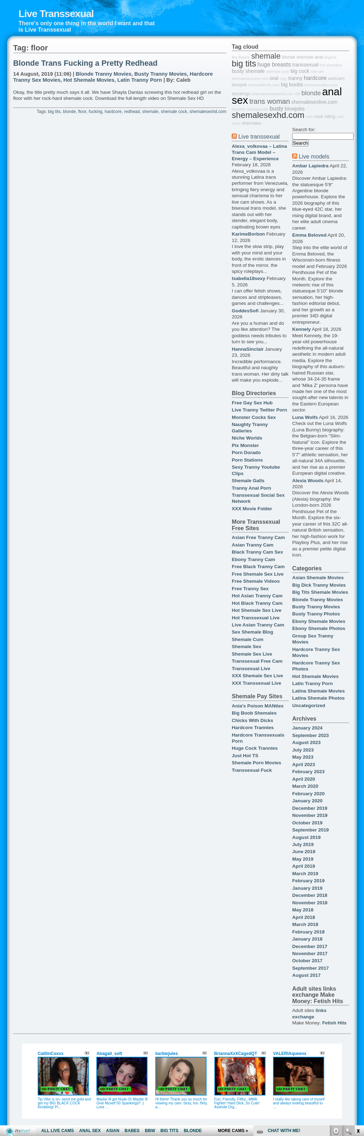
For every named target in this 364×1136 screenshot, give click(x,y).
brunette (239, 109)
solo (309, 116)
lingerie (331, 57)
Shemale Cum (247, 639)
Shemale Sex (246, 646)
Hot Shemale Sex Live (257, 610)
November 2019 (309, 815)
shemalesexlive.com (314, 102)
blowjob (239, 84)
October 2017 (307, 960)
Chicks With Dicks (252, 720)
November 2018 (309, 902)
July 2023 (303, 750)
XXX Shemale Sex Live (257, 675)
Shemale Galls (248, 480)
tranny (295, 78)
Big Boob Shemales (254, 713)
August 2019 (306, 837)
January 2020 (307, 800)
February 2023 (308, 771)
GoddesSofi (245, 310)
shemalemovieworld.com (272, 94)
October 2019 (307, 822)
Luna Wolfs (305, 417)
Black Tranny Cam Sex (257, 552)
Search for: (304, 129)
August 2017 (306, 975)
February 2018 (308, 932)
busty (276, 108)
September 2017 (310, 968)
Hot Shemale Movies (88, 80)
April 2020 (303, 779)
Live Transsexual (55, 13)
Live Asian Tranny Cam (258, 625)
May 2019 (303, 859)
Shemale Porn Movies (256, 762)
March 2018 (305, 924)
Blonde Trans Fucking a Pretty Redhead (85, 63)
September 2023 (310, 735)
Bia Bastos (241, 57)
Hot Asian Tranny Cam (257, 595)
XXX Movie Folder (252, 508)
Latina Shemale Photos (318, 698)
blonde (69, 111)
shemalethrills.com (263, 85)
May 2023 (303, 757)
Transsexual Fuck (252, 770)
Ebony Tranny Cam (253, 559)
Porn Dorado (246, 452)
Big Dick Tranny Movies (319, 585)
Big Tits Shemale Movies (320, 592)
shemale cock (174, 111)
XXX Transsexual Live (256, 683)
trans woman (269, 101)
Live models (314, 156)
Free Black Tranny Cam (258, 566)
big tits (54, 111)
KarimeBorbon (248, 234)
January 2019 (307, 888)
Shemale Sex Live (252, 654)
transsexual (305, 65)
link (357, 1025)
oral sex (317, 71)
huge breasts (274, 64)
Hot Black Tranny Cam (257, 603)
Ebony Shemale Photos (318, 628)
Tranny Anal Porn (251, 488)
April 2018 (303, 917)
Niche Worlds (247, 438)
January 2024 (307, 728)
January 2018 (307, 939)
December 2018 (309, 895)
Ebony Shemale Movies (318, 621)
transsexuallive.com (321, 85)
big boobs (292, 84)
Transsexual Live (251, 668)
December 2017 (309, 946)
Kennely (301, 329)
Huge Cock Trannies (255, 748)
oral (274, 78)
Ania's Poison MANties (258, 706)
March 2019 (305, 873)
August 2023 (306, 742)
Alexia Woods (307, 480)
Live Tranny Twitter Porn (259, 410)
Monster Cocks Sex (254, 417)
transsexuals (257, 109)
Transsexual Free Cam (257, 661)
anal (319, 57)
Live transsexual (258, 136)
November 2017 (309, 953)
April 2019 (303, 866)
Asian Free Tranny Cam (258, 537)
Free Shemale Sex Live (258, 574)
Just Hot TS (245, 755)
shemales (251, 123)
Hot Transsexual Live (255, 617)
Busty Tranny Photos (316, 614)
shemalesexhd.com (207, 111)
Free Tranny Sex (250, 588)
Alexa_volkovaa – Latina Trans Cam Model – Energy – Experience (259, 152)
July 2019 (303, 844)
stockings (241, 93)
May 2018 (303, 909)
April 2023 (303, 764)
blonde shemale (297, 57)
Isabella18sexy (248, 278)
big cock (299, 71)
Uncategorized (308, 705)
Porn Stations (247, 460)
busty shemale (248, 71)
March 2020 (305, 786)
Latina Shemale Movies (318, 691)
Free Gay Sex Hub (252, 402)
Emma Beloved (309, 235)
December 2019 (309, 808)
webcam (336, 78)
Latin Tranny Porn (139, 80)
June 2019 (303, 851)
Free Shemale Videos (256, 581)
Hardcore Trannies (253, 727)
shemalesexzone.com (250, 78)
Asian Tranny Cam (252, 545)
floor (82, 111)
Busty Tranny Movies (160, 74)
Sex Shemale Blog (252, 632)
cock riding (324, 116)
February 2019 (308, 880)
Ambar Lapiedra (310, 165)
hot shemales (331, 65)
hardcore (113, 111)
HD (297, 94)
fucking (95, 111)
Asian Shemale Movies (318, 577)
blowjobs (295, 109)
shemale (150, 111)
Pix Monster (245, 445)
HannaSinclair (248, 349)
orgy (283, 78)
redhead (132, 111)
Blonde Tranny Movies (104, 74)
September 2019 (310, 830)
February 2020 (308, 793)
